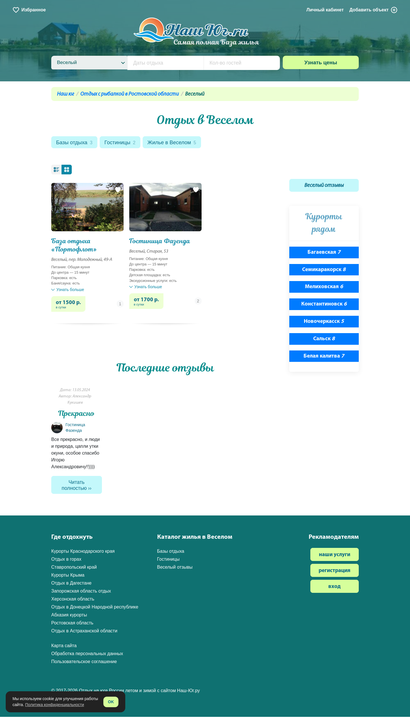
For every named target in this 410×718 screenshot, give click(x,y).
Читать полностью (74, 486)
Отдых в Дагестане (71, 584)
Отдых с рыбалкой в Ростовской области (129, 94)
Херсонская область (72, 600)
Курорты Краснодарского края (83, 552)
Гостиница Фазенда (159, 242)
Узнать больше (67, 290)
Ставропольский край (74, 568)
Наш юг (65, 94)
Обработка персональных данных (87, 654)
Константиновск (324, 305)
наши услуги (334, 556)
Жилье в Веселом (175, 143)
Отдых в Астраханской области (84, 632)
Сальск (324, 339)
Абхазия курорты (69, 616)
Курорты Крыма (67, 576)
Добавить (373, 10)
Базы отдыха (75, 143)
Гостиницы (122, 143)
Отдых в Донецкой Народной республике (94, 608)
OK (111, 702)
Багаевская (324, 253)
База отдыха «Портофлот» (74, 246)
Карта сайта (64, 646)
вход (334, 588)
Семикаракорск (324, 270)
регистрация (334, 572)
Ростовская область (72, 624)
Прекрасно (76, 414)
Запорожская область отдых (81, 592)
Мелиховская (324, 287)
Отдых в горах (66, 560)
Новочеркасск (324, 322)
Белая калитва (324, 357)
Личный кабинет (325, 9)
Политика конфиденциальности (54, 704)
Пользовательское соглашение (84, 662)
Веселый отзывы (324, 186)
